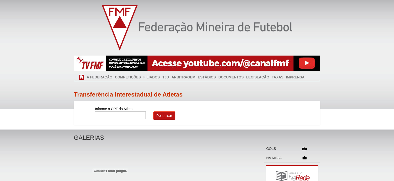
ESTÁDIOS (207, 77)
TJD (165, 77)
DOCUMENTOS (231, 77)
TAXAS (277, 77)
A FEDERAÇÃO (99, 77)
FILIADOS (151, 77)
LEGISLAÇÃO (257, 77)
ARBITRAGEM (183, 77)
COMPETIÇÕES (128, 77)
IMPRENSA (295, 77)
